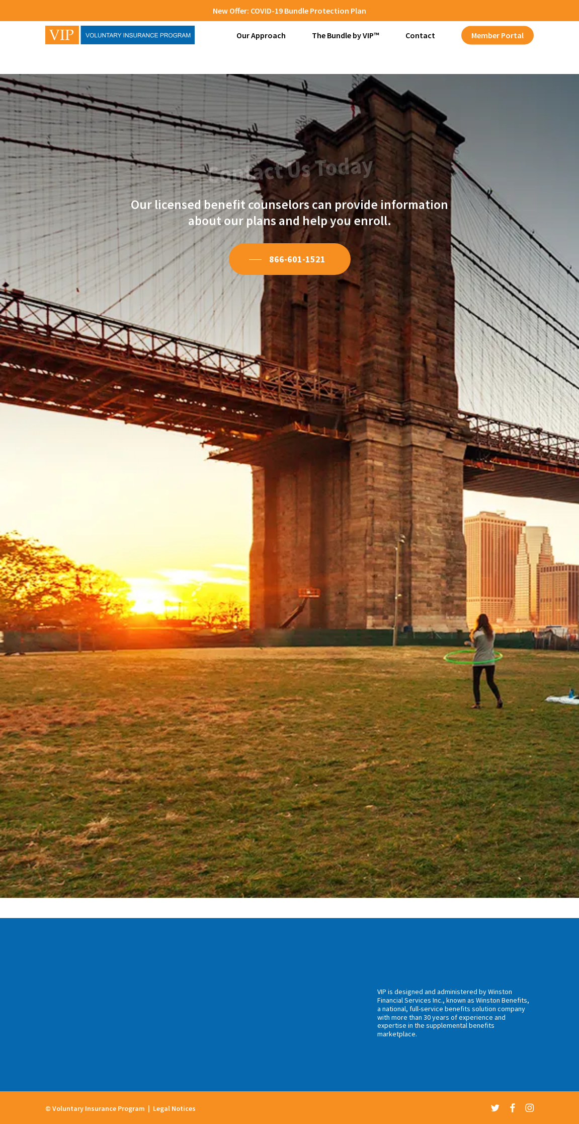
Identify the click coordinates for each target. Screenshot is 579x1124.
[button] (289, 259)
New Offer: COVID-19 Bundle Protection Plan (289, 11)
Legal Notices (174, 1108)
